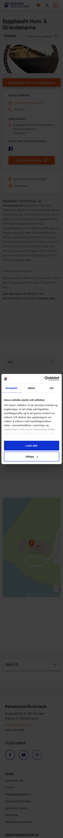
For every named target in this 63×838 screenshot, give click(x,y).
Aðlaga (31, 456)
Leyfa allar (31, 445)
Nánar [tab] (31, 387)
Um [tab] (52, 387)
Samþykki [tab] (11, 387)
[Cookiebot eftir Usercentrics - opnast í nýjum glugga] (45, 379)
